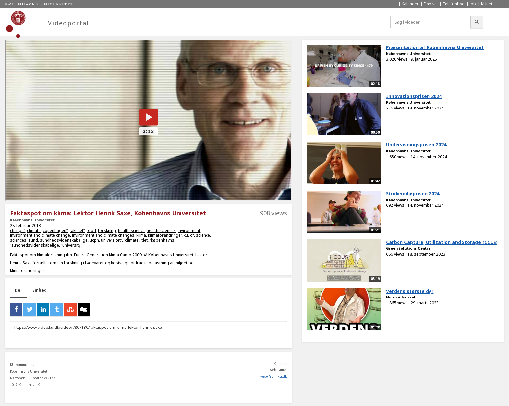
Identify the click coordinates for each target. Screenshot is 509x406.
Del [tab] (18, 290)
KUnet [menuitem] (486, 4)
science (203, 235)
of (192, 235)
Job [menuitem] (473, 4)
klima (141, 235)
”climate (131, 240)
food (91, 230)
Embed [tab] (39, 290)
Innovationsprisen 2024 (414, 96)
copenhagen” (55, 230)
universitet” (111, 240)
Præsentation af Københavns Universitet (435, 47)
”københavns (162, 240)
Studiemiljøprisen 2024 (412, 193)
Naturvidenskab (401, 297)
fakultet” (77, 230)
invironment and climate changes (103, 235)
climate (34, 230)
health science (131, 230)
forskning (107, 230)
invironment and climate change (40, 235)
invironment (189, 230)
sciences (18, 240)
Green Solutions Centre (408, 248)
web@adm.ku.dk (273, 376)
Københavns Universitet (32, 219)
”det (144, 240)
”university (70, 245)
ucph (94, 240)
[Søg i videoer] (430, 22)
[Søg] (476, 22)
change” (17, 230)
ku (186, 235)
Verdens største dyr (409, 291)
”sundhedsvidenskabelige (34, 245)
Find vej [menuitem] (431, 4)
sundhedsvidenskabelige (64, 240)
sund (33, 240)
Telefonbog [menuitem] (454, 4)
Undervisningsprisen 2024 (416, 144)
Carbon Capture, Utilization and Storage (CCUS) (442, 242)
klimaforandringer (165, 235)
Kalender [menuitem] (410, 4)
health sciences (161, 230)
